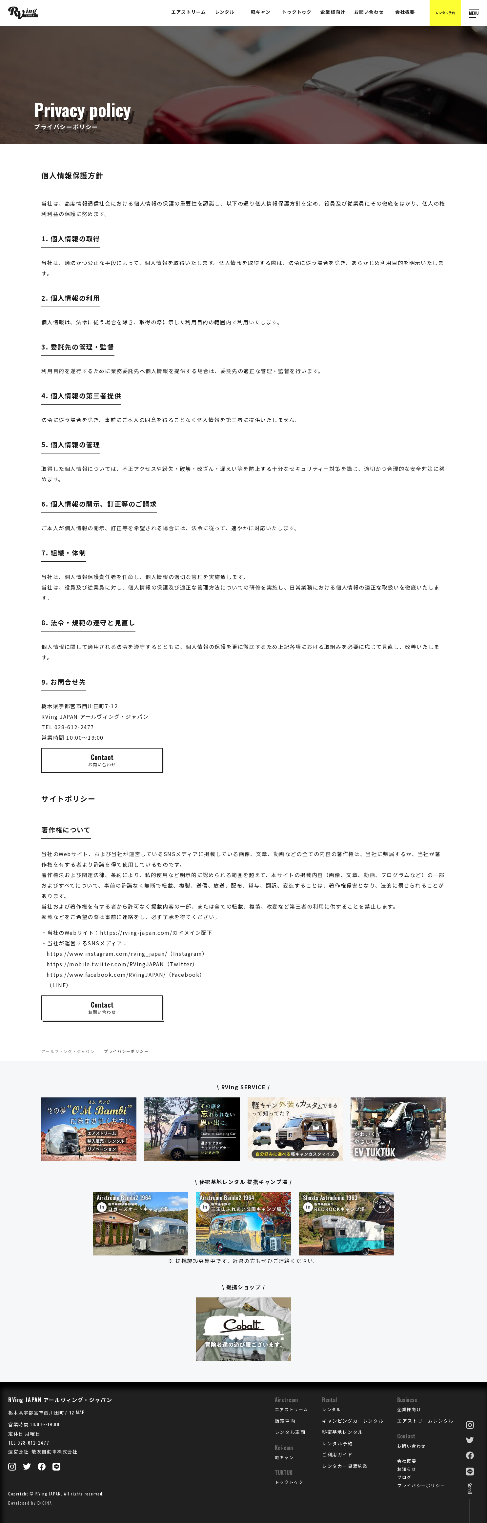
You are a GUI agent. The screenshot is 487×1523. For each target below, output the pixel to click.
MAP (80, 1412)
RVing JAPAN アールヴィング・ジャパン (60, 1400)
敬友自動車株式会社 (54, 1451)
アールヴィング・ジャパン (67, 1051)
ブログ (404, 1477)
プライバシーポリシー (421, 1485)
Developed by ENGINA (30, 1503)
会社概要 (406, 1460)
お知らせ (406, 1469)
